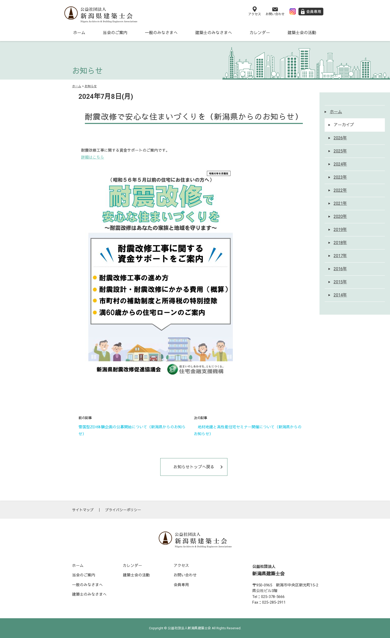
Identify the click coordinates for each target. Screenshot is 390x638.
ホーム (79, 32)
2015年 (340, 281)
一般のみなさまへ (161, 32)
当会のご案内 (115, 32)
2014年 (340, 295)
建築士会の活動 (301, 32)
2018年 (340, 242)
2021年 (340, 203)
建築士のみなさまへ (213, 32)
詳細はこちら (92, 157)
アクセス (181, 565)
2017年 (340, 255)
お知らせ (91, 86)
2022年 (340, 190)
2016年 (340, 268)
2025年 (340, 151)
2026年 (340, 138)
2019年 (340, 229)
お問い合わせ (185, 575)
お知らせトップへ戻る (193, 467)
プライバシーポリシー (123, 510)
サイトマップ (83, 510)
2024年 (340, 164)
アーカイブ (344, 124)
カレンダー (259, 32)
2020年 (340, 216)
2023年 (340, 177)
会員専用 (181, 585)
